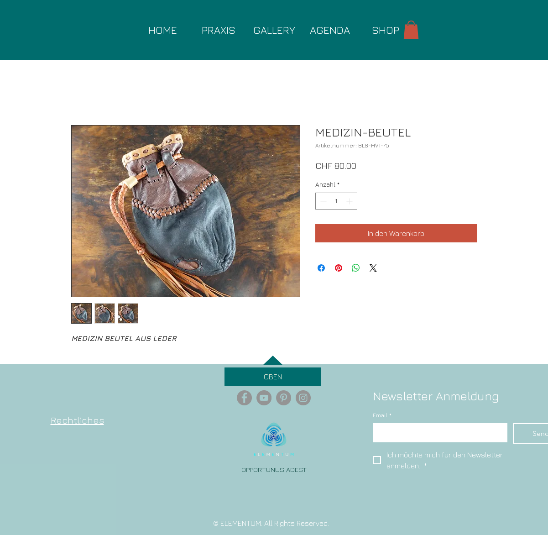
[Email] (437, 432)
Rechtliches (77, 420)
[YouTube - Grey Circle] (263, 397)
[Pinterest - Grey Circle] (283, 397)
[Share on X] (373, 267)
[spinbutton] (336, 201)
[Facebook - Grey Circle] (244, 397)
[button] (411, 30)
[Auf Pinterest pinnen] (338, 267)
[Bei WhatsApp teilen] (355, 267)
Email (382, 416)
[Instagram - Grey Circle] (303, 397)
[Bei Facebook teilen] (321, 267)
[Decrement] (322, 201)
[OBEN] (272, 376)
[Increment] (350, 201)
